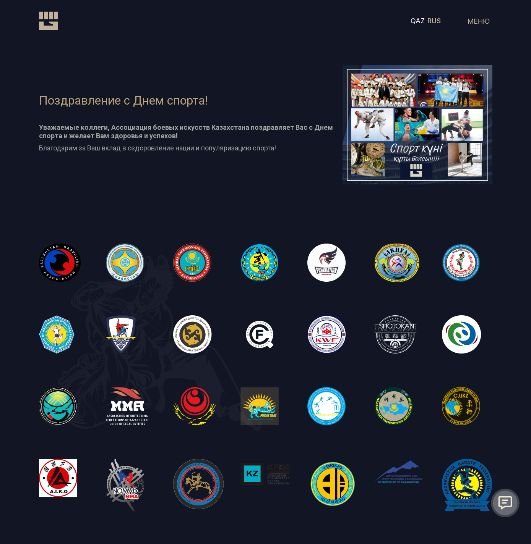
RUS (434, 21)
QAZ (418, 21)
